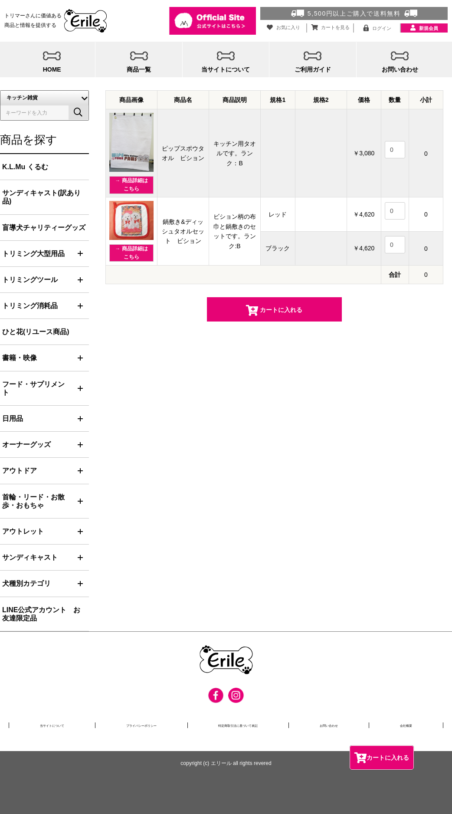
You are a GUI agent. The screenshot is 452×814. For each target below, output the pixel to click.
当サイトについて (51, 725)
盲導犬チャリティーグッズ (43, 227)
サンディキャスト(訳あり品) (41, 197)
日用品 (12, 418)
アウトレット (23, 531)
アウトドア (19, 470)
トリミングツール (30, 279)
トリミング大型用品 (33, 253)
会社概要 (410, 725)
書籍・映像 (19, 357)
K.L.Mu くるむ (25, 167)
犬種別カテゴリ (26, 583)
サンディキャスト (30, 557)
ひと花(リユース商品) (35, 331)
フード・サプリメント (33, 388)
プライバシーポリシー (143, 725)
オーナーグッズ (26, 444)
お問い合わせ (340, 725)
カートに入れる (381, 757)
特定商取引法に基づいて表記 (247, 725)
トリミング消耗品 (30, 305)
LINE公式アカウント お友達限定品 (41, 614)
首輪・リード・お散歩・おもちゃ (33, 501)
